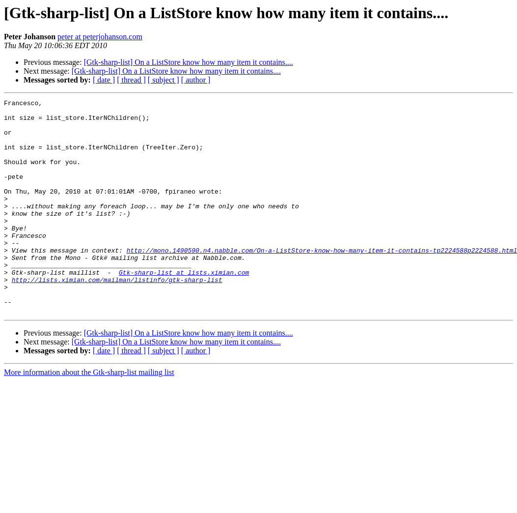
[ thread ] (131, 80)
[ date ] (104, 80)
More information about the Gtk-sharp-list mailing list (89, 415)
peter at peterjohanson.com (99, 36)
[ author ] (196, 80)
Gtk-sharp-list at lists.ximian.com (184, 307)
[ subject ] (163, 80)
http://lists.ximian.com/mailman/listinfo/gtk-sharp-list (117, 316)
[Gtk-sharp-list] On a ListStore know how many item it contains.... (188, 62)
